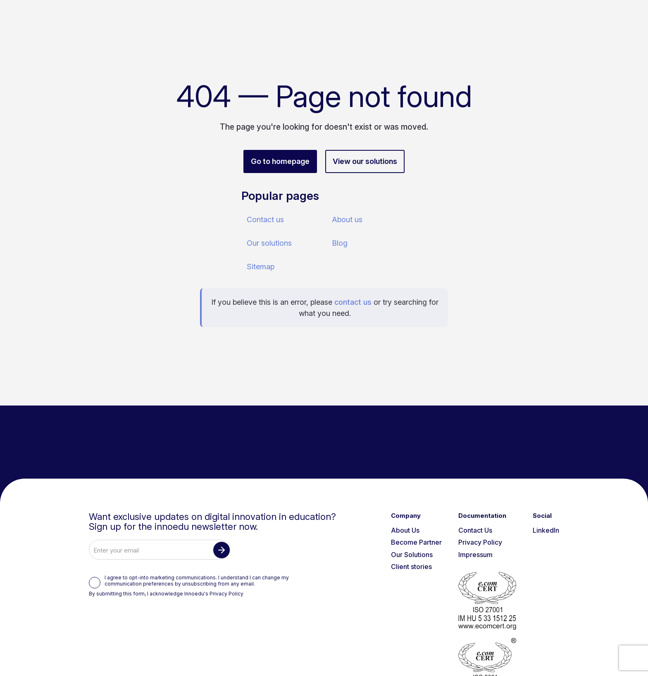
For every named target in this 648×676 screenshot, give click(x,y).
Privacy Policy (226, 594)
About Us (405, 530)
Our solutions (269, 243)
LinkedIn (546, 530)
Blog (340, 243)
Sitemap (260, 266)
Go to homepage (280, 161)
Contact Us (475, 530)
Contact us (265, 219)
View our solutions (365, 161)
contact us (353, 302)
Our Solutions (412, 554)
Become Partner (416, 542)
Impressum (475, 554)
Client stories (411, 566)
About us (347, 219)
